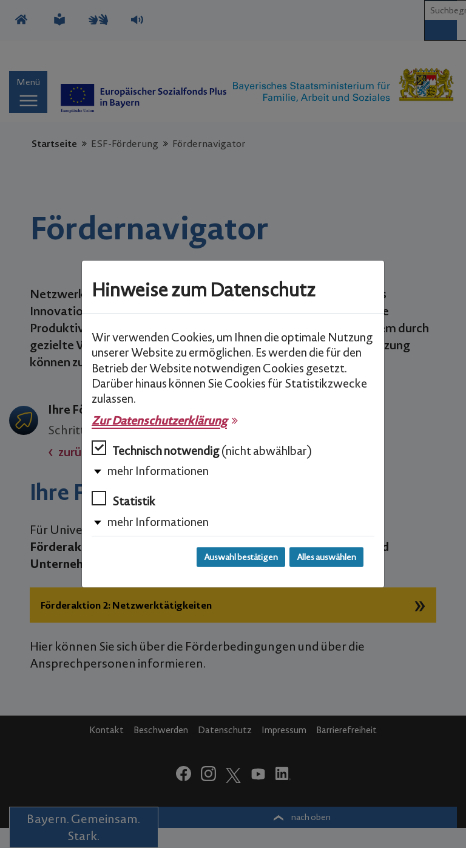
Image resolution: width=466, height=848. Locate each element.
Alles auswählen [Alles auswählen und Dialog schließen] (326, 557)
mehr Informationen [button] (158, 470)
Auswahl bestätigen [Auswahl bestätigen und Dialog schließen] (241, 557)
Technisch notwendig (202, 449)
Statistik (123, 499)
